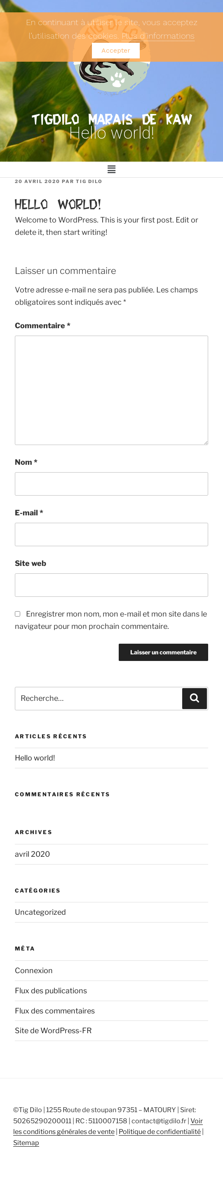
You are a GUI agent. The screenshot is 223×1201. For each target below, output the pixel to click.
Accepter (115, 50)
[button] (111, 169)
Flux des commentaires (55, 1010)
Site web (30, 563)
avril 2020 (32, 854)
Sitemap (26, 1143)
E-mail (29, 512)
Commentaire (42, 325)
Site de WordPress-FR (53, 1030)
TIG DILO (89, 181)
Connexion (34, 970)
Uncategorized (40, 912)
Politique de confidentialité (160, 1132)
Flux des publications (51, 990)
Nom (26, 462)
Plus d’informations (158, 36)
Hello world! (35, 758)
